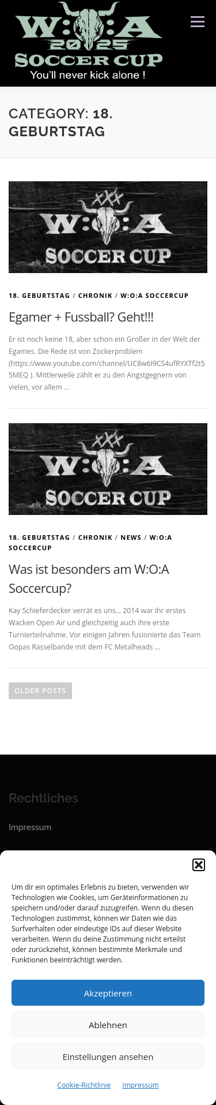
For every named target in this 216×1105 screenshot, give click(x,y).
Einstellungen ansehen (108, 1056)
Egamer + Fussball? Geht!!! (81, 316)
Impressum (140, 1085)
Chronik (95, 295)
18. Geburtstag (39, 295)
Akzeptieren (108, 993)
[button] (198, 865)
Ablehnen (108, 1025)
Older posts (40, 691)
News (131, 537)
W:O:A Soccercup (154, 295)
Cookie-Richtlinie (84, 1085)
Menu (196, 22)
